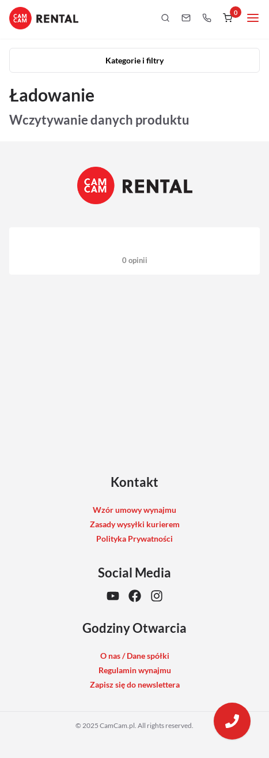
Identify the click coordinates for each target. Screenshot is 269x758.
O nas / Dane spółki (134, 656)
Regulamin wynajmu (134, 670)
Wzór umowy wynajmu (134, 510)
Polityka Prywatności (134, 538)
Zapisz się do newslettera (135, 684)
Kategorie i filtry (134, 60)
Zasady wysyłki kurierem (135, 524)
